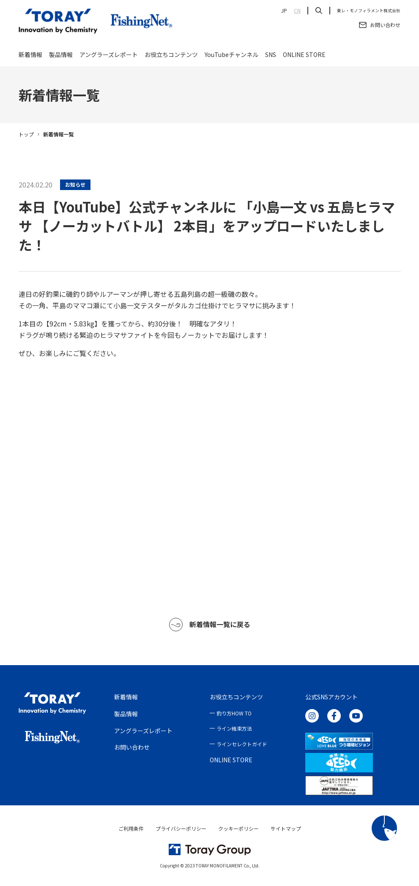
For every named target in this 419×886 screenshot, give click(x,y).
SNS (270, 56)
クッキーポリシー (238, 828)
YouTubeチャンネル (231, 56)
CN (297, 10)
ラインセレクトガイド (241, 743)
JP (284, 10)
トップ (26, 134)
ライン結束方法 (234, 728)
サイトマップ (286, 828)
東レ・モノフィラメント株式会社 (368, 10)
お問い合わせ (132, 747)
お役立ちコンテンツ (171, 56)
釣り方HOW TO (234, 713)
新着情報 (30, 56)
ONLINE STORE (304, 56)
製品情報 (61, 56)
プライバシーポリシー (181, 828)
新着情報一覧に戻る (209, 624)
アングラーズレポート (108, 56)
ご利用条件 (131, 828)
